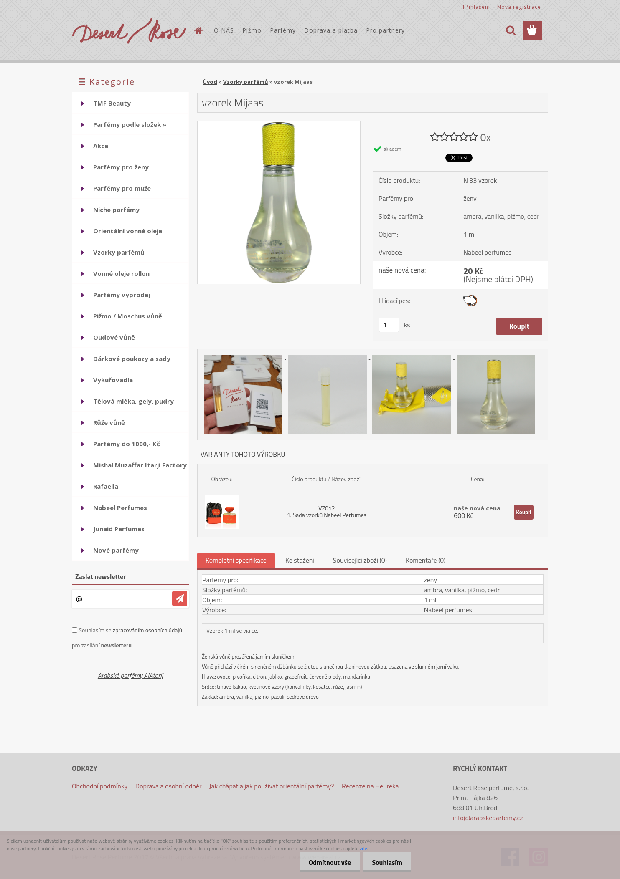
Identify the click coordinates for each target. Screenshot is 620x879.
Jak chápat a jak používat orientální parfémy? (271, 786)
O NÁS (224, 30)
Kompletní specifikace (236, 560)
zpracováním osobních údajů (147, 630)
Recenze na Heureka (370, 786)
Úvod (210, 82)
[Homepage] (198, 30)
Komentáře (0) (425, 560)
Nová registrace (519, 6)
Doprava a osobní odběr (168, 786)
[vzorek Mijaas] (279, 125)
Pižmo (252, 30)
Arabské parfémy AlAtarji (130, 675)
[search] (510, 30)
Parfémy (283, 30)
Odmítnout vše (325, 862)
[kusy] (389, 325)
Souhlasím (385, 862)
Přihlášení (476, 6)
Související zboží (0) (360, 560)
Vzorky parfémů (245, 82)
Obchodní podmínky (99, 786)
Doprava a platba (331, 30)
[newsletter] (179, 598)
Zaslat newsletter (100, 576)
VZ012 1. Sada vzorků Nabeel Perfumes (326, 511)
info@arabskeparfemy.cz (488, 818)
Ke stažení (299, 560)
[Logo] (129, 31)
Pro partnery (385, 30)
